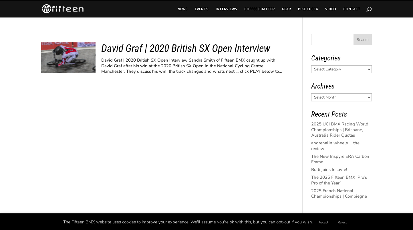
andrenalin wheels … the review (335, 146)
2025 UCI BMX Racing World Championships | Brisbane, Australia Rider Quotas (339, 129)
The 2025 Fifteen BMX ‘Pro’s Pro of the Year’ (339, 180)
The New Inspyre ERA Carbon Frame (340, 159)
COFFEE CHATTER (259, 9)
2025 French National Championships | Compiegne (339, 193)
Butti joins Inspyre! (329, 169)
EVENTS (202, 9)
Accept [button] (323, 222)
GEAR (286, 9)
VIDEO (330, 9)
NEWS (183, 9)
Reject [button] (342, 222)
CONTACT (351, 9)
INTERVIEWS (226, 9)
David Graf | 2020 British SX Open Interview (185, 48)
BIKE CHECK (308, 9)
